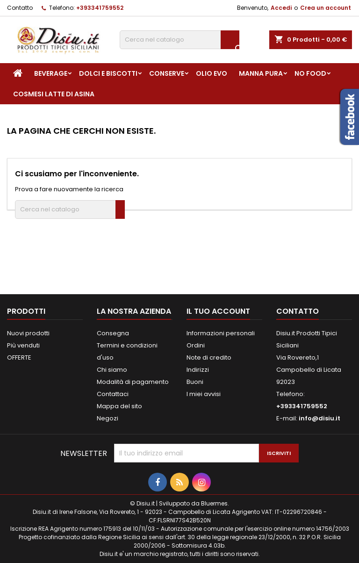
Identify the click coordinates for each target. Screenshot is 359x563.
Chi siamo (112, 369)
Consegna (113, 333)
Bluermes (214, 503)
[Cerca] (179, 39)
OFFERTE (19, 357)
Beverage (50, 73)
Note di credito (209, 357)
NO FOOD (310, 73)
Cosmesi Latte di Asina (53, 94)
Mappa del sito (119, 406)
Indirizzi (198, 369)
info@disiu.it (319, 418)
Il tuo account (218, 311)
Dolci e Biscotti (108, 73)
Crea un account (325, 8)
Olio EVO (211, 73)
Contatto (20, 8)
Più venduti (23, 345)
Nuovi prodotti (28, 333)
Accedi (281, 8)
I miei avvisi (204, 394)
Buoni (195, 381)
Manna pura (261, 73)
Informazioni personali (221, 333)
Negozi (107, 418)
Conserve (166, 73)
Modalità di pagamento (133, 381)
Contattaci (113, 394)
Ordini (196, 345)
